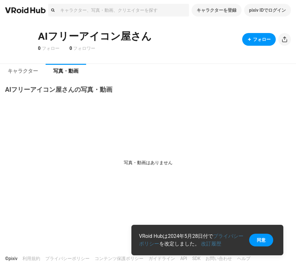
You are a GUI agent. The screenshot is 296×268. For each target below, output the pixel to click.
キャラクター (23, 71)
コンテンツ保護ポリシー (119, 258)
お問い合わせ (218, 258)
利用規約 (31, 258)
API (183, 258)
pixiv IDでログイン (267, 10)
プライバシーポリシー (67, 258)
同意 (261, 240)
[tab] (23, 71)
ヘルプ (243, 258)
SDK (196, 258)
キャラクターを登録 (216, 10)
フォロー (259, 39)
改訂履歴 (211, 244)
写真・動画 (66, 71)
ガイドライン (161, 258)
